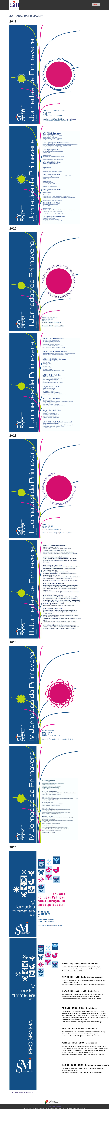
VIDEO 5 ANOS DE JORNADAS (21, 1092)
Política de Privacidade (54, 1106)
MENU (95, 4)
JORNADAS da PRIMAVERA (26, 15)
